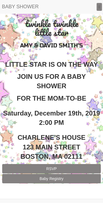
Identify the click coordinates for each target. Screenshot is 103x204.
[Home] (20, 6)
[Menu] (99, 7)
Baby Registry (51, 178)
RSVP (51, 169)
